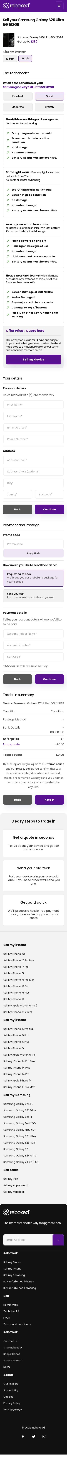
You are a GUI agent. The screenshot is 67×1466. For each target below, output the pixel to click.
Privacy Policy (11, 1403)
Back (17, 509)
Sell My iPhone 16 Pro (16, 986)
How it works (11, 1305)
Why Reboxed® (12, 1409)
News (6, 1367)
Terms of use (55, 764)
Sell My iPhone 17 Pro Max (18, 960)
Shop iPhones (11, 1354)
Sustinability (10, 1390)
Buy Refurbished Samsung (19, 1288)
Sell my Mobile (12, 1262)
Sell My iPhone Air (14, 973)
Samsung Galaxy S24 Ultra (19, 1155)
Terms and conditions (17, 1324)
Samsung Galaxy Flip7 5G (19, 1130)
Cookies (8, 1397)
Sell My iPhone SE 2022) (17, 1012)
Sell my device (33, 359)
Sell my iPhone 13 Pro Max (19, 1087)
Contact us (10, 1341)
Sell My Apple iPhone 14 (17, 1080)
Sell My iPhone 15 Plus (16, 1042)
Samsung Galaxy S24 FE (18, 1104)
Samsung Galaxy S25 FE (18, 1117)
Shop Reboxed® (13, 1347)
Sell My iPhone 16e (14, 954)
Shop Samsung (12, 1360)
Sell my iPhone (12, 1268)
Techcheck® (11, 1311)
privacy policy (24, 768)
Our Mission (10, 1384)
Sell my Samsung (14, 1275)
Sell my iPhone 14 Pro (16, 1074)
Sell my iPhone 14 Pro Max (19, 1061)
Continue (49, 509)
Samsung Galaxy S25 (16, 1149)
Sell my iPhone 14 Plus (16, 1067)
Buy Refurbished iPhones (18, 1281)
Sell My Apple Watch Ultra (19, 1055)
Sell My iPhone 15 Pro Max (18, 1029)
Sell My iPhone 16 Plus (16, 992)
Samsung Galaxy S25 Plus (19, 1142)
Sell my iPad (10, 1179)
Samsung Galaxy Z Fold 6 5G (21, 1162)
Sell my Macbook (13, 1192)
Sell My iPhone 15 (13, 1048)
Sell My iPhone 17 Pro (16, 967)
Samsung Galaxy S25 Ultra (19, 1136)
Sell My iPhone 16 (13, 999)
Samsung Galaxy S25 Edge (19, 1110)
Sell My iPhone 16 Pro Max (18, 980)
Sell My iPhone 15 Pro (15, 1035)
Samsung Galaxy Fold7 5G (19, 1123)
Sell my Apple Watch (16, 1185)
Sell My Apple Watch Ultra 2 (20, 1005)
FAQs (6, 1318)
